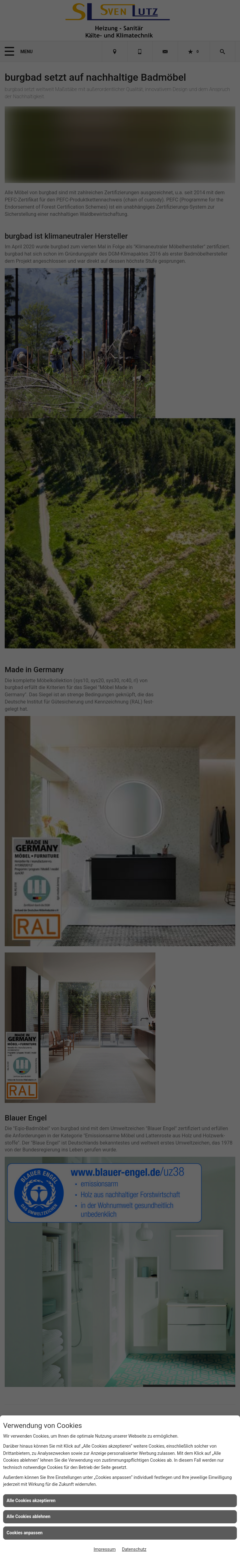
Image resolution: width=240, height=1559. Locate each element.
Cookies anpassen (25, 1532)
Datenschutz (134, 1549)
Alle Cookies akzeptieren (31, 1500)
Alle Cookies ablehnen (28, 1516)
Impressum (105, 1549)
